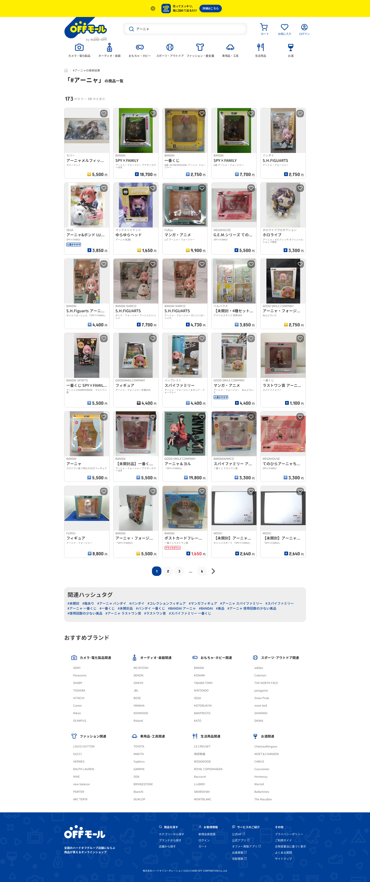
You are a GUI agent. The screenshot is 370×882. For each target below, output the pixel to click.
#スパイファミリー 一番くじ (190, 613)
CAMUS (259, 762)
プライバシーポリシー (289, 834)
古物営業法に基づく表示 (290, 846)
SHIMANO (260, 713)
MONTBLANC (202, 799)
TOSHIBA (79, 690)
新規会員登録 (206, 834)
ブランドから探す (170, 840)
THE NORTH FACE (266, 683)
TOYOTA (139, 746)
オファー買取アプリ (246, 846)
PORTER (78, 792)
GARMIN (139, 769)
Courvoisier (261, 769)
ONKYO (138, 683)
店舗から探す (167, 846)
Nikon (77, 713)
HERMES (78, 762)
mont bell (260, 706)
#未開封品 (125, 608)
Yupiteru (139, 762)
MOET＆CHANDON (266, 754)
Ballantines (261, 792)
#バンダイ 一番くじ (150, 608)
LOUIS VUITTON (84, 746)
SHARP (77, 683)
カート (202, 846)
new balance (81, 784)
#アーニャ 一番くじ (82, 608)
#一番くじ (107, 608)
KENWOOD (141, 713)
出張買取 (239, 853)
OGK (136, 777)
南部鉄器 (199, 754)
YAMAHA (139, 706)
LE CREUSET (202, 746)
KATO (197, 721)
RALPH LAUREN (83, 769)
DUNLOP (139, 799)
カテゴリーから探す (171, 834)
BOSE (137, 698)
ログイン (204, 840)
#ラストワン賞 (155, 613)
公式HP (238, 834)
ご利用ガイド (283, 840)
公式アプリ (240, 840)
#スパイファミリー (279, 603)
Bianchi (138, 792)
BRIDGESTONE (143, 784)
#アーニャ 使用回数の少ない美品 (251, 608)
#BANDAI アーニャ (182, 608)
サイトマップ (283, 859)
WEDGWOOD (202, 762)
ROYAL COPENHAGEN (208, 769)
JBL (136, 690)
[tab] (79, 50)
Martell (259, 784)
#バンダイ (136, 603)
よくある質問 (283, 853)
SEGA (197, 698)
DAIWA (258, 721)
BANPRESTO (202, 713)
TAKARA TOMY (203, 683)
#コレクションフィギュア (166, 603)
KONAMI (199, 675)
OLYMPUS (79, 721)
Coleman (260, 675)
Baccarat (200, 777)
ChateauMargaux (265, 746)
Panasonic (80, 675)
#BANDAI (206, 608)
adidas (258, 668)
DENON (138, 675)
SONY (76, 668)
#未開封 (73, 603)
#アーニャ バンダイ (111, 603)
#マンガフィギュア (203, 603)
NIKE (76, 777)
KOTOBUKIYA (203, 706)
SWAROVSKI (202, 792)
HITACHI (78, 698)
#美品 (220, 608)
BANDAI (199, 668)
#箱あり (88, 603)
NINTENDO (201, 690)
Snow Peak (261, 698)
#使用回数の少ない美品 (84, 613)
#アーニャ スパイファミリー (241, 603)
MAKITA (139, 754)
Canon (77, 706)
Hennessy (260, 777)
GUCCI (77, 754)
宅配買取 (239, 859)
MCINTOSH (141, 668)
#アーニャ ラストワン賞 (123, 613)
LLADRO (199, 784)
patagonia (261, 690)
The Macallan (263, 799)
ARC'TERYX (80, 799)
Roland (138, 721)
